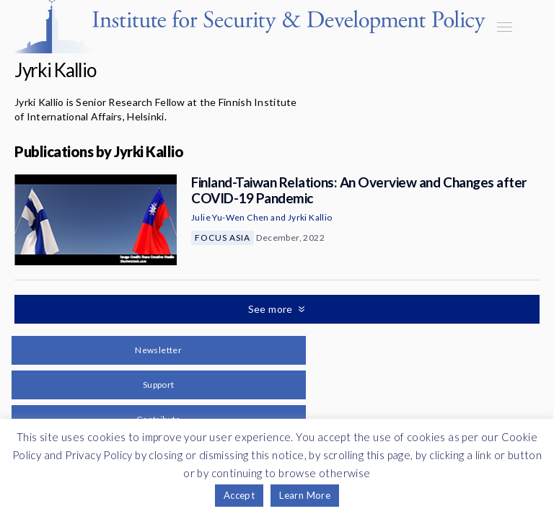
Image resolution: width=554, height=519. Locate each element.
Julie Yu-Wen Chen (230, 217)
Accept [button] (239, 495)
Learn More (304, 495)
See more (272, 309)
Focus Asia (222, 237)
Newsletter (158, 350)
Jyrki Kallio (310, 217)
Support (159, 384)
